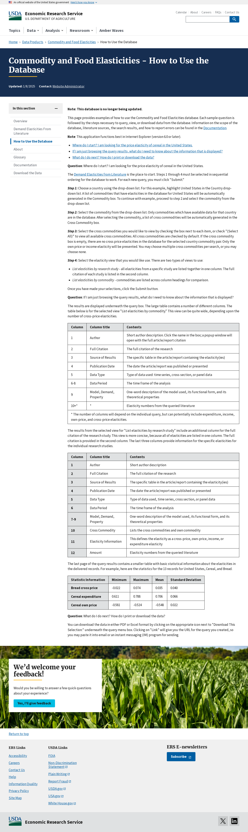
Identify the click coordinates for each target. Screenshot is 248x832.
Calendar (181, 12)
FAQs (218, 12)
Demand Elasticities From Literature (32, 131)
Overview (20, 121)
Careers (206, 12)
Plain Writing (57, 774)
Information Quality (23, 784)
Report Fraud (58, 781)
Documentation (25, 165)
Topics (14, 30)
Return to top (19, 734)
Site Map (15, 798)
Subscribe (179, 756)
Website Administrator (68, 86)
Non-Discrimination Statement (62, 765)
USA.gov (54, 796)
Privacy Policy (19, 791)
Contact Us (232, 12)
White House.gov (60, 803)
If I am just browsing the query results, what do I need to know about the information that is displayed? (147, 151)
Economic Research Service (54, 13)
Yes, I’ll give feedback (34, 703)
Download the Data (28, 173)
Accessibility (18, 756)
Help (12, 777)
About (194, 12)
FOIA (51, 756)
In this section (24, 108)
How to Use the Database (33, 141)
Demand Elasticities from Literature (100, 174)
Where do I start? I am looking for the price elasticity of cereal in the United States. (132, 145)
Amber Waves (111, 30)
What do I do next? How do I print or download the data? (113, 157)
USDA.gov (55, 788)
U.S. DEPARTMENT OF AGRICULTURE (50, 19)
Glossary (20, 157)
